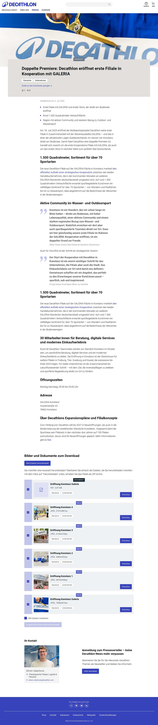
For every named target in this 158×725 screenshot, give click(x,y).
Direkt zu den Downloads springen (37, 86)
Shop (44, 715)
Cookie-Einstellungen (107, 715)
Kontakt (53, 715)
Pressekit (79, 59)
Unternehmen (40, 80)
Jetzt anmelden (90, 671)
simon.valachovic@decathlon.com (41, 680)
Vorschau (126, 494)
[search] (86, 4)
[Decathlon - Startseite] (19, 4)
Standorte (27, 80)
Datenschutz (78, 715)
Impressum (64, 715)
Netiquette (91, 715)
